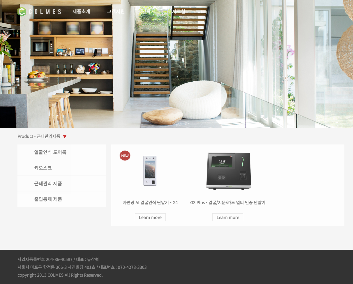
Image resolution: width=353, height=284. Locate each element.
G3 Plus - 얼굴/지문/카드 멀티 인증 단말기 (228, 202)
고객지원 (117, 11)
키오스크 (44, 167)
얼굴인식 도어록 (51, 152)
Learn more (151, 217)
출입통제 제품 (49, 199)
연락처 (149, 11)
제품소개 (82, 11)
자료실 (179, 11)
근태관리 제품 (49, 183)
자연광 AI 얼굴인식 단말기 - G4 (150, 202)
